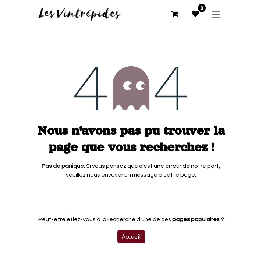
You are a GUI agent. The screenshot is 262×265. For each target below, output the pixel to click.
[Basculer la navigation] (216, 14)
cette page (179, 175)
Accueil (131, 237)
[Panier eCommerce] (175, 14)
